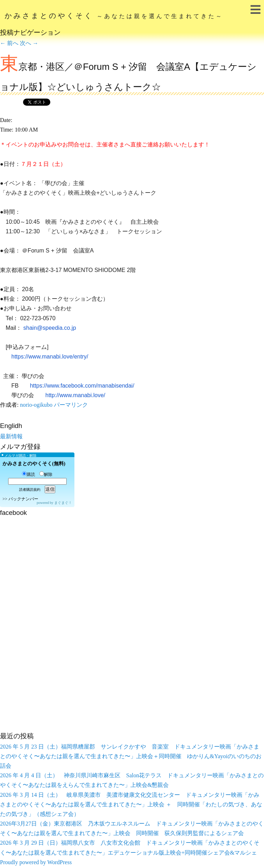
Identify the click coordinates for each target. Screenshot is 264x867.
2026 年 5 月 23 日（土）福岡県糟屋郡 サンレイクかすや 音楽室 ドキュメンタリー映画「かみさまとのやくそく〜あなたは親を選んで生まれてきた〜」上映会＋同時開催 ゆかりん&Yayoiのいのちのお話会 (131, 756)
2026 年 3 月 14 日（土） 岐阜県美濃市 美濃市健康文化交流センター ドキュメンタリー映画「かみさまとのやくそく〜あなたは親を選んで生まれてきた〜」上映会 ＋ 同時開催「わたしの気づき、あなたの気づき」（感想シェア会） (131, 804)
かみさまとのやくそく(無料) (33, 463)
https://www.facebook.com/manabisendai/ (82, 386)
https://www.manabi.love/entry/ (49, 357)
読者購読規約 (29, 489)
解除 (45, 474)
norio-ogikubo (36, 405)
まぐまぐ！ (63, 503)
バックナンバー (23, 498)
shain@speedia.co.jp (49, 328)
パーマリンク (71, 405)
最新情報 (11, 436)
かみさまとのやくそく (114, 16)
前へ (9, 43)
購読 (28, 474)
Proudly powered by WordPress (36, 862)
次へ (29, 43)
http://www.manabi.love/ (75, 395)
